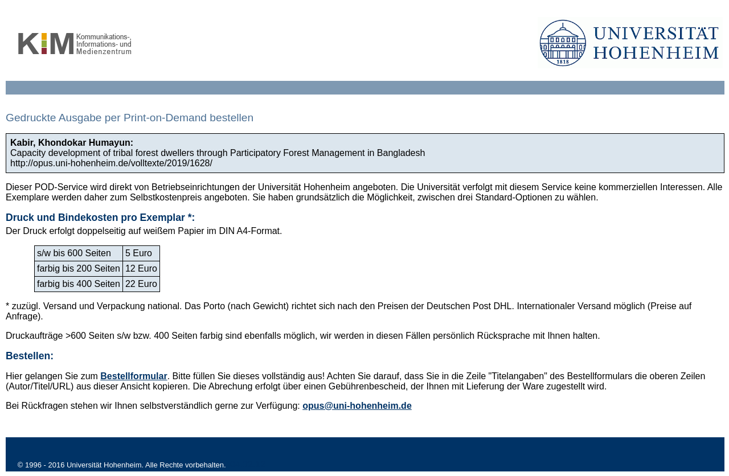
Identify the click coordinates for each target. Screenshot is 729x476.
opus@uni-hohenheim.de (357, 406)
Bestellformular (133, 376)
